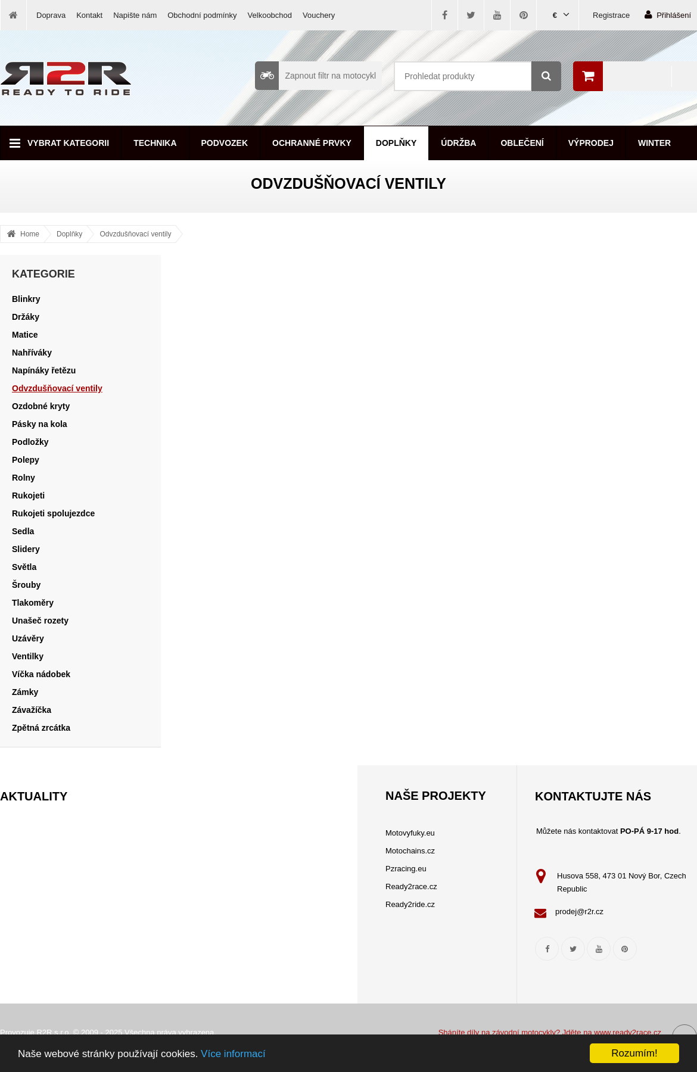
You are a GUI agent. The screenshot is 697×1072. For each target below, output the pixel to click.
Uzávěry (28, 638)
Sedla (23, 531)
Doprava (51, 15)
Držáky (25, 317)
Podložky (30, 442)
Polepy (25, 460)
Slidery (26, 549)
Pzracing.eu (406, 868)
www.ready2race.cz (627, 1032)
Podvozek (224, 143)
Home (29, 234)
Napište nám (135, 15)
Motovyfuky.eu (410, 832)
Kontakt (89, 15)
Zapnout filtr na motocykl (315, 75)
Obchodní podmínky (202, 15)
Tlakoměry (33, 602)
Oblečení (521, 143)
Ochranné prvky (311, 143)
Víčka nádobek (41, 674)
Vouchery (319, 15)
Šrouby (26, 585)
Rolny (23, 477)
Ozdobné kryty (41, 406)
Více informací (233, 1053)
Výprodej (591, 143)
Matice (25, 334)
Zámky (25, 692)
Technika (154, 143)
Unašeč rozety (40, 620)
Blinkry (26, 299)
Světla (24, 567)
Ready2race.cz (411, 886)
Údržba (458, 143)
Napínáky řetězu (44, 370)
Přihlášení (668, 15)
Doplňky (396, 143)
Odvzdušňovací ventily (135, 234)
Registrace (611, 15)
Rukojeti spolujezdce (53, 513)
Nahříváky (32, 352)
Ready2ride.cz (410, 904)
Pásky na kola (39, 424)
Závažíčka (31, 710)
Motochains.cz (410, 850)
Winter (654, 143)
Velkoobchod (270, 15)
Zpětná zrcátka (41, 728)
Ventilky (27, 656)
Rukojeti (28, 495)
